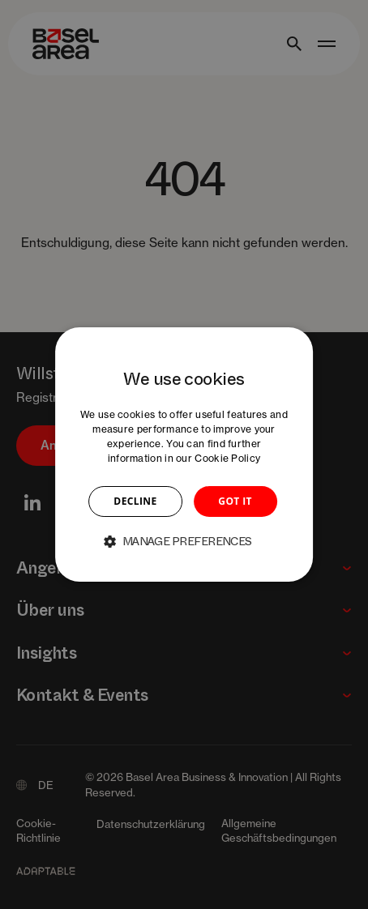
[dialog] (184, 454)
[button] (184, 541)
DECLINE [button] (134, 501)
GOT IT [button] (235, 501)
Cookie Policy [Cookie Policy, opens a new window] (227, 458)
